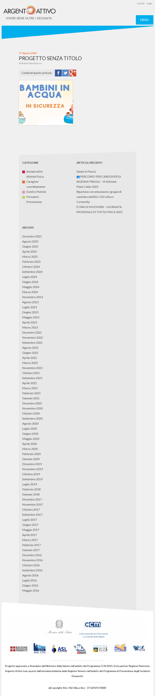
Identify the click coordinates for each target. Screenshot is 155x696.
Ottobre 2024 (31, 266)
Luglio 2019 (29, 484)
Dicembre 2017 (32, 499)
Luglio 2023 (29, 307)
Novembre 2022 (32, 337)
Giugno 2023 (30, 312)
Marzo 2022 (30, 362)
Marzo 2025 (30, 256)
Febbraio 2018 (31, 489)
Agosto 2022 (30, 347)
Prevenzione (32, 201)
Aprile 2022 (29, 357)
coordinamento (33, 186)
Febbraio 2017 (31, 545)
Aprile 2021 (29, 383)
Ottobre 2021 (31, 373)
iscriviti (141, 3)
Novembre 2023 (32, 297)
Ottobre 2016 (31, 565)
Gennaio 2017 (31, 550)
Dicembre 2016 (32, 555)
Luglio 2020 (29, 428)
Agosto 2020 (30, 423)
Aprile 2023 (29, 322)
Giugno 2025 (30, 246)
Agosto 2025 (30, 241)
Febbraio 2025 (31, 261)
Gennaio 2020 (31, 459)
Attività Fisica (33, 176)
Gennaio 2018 (31, 494)
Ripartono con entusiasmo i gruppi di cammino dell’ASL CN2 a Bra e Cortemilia (98, 196)
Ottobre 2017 (31, 509)
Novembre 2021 (32, 368)
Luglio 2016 (29, 580)
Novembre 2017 (32, 504)
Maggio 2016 (30, 590)
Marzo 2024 (30, 292)
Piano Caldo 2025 (87, 186)
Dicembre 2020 (32, 403)
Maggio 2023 (30, 317)
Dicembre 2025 (32, 236)
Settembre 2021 (32, 378)
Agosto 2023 (30, 302)
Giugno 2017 (30, 524)
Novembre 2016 (32, 560)
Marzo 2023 (30, 327)
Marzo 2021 (30, 388)
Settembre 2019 (32, 479)
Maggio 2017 (30, 529)
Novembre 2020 (32, 408)
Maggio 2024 (30, 287)
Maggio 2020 (30, 438)
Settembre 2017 (32, 514)
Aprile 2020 (29, 443)
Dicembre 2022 (32, 332)
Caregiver (30, 181)
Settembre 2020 (32, 418)
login (149, 3)
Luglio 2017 (29, 519)
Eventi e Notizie (34, 191)
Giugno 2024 (30, 281)
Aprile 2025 (29, 251)
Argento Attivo (30, 12)
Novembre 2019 (32, 469)
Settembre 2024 (32, 271)
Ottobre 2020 (31, 413)
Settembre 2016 (32, 570)
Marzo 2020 (30, 448)
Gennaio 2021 (31, 398)
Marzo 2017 (30, 540)
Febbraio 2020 (31, 454)
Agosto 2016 (30, 575)
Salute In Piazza (86, 171)
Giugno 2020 (30, 433)
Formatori (30, 196)
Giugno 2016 (30, 585)
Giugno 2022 (30, 352)
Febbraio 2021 (31, 393)
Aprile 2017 (29, 534)
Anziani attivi (32, 171)
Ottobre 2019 (31, 474)
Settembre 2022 (32, 342)
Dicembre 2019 (32, 464)
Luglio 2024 (29, 276)
